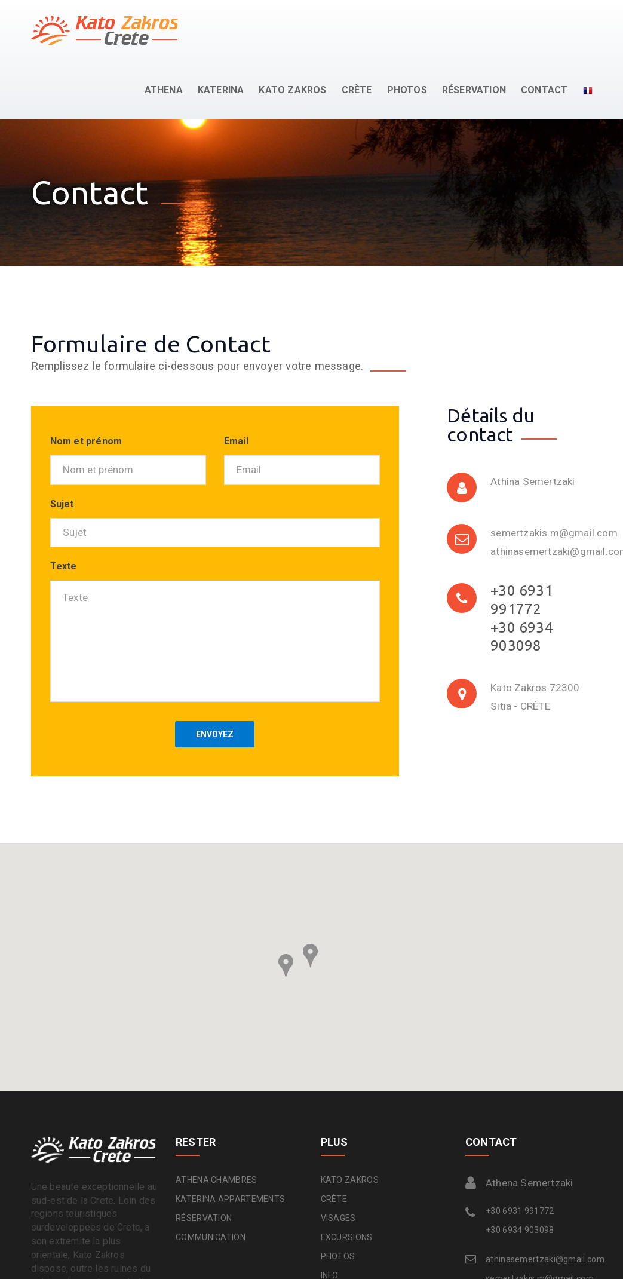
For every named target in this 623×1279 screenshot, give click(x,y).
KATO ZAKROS (350, 1180)
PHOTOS (407, 90)
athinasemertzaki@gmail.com (536, 1259)
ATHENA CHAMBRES (216, 1180)
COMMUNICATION (210, 1237)
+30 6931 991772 (520, 1211)
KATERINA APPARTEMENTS (230, 1199)
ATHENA (164, 90)
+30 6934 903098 (520, 1230)
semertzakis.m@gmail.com (554, 533)
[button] (580, 90)
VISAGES (338, 1218)
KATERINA (221, 90)
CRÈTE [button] (357, 90)
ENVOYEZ (215, 734)
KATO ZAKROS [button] (292, 90)
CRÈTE (334, 1199)
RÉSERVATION (474, 90)
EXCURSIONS (347, 1237)
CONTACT (544, 90)
